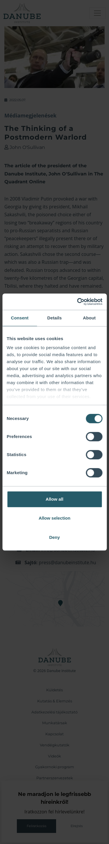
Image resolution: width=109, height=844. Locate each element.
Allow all (54, 499)
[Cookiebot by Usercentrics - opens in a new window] (77, 301)
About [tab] (89, 317)
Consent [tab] (19, 317)
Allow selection (54, 518)
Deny (54, 537)
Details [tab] (54, 317)
